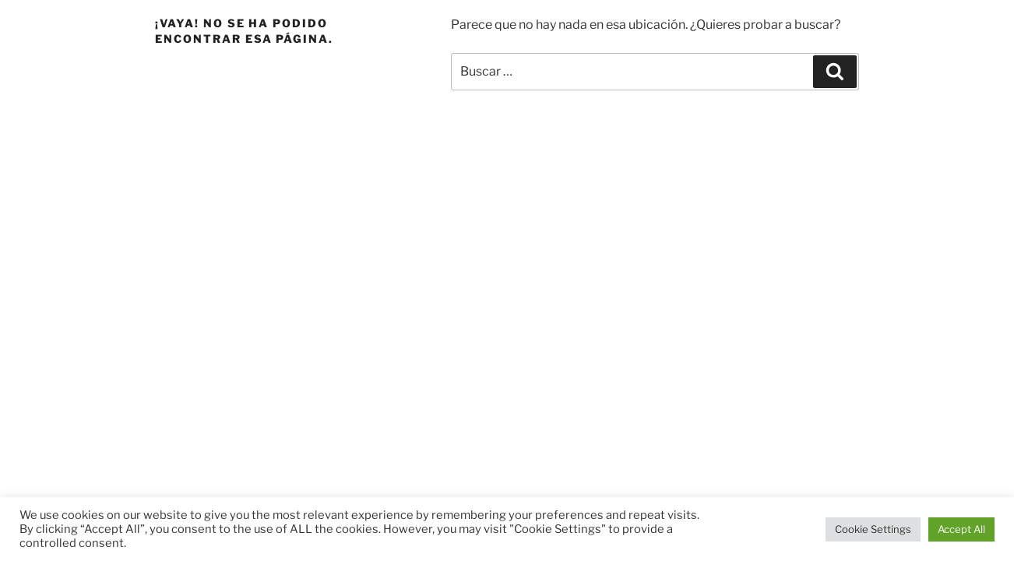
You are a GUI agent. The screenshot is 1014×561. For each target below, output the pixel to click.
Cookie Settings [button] (873, 529)
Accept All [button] (961, 529)
